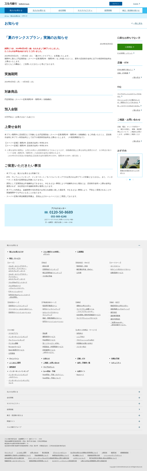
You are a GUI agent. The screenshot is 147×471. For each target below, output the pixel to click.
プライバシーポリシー (60, 452)
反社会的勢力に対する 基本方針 (14, 458)
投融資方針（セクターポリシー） (15, 461)
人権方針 (104, 452)
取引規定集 (45, 452)
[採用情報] (73, 409)
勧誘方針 (114, 452)
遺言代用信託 (115, 319)
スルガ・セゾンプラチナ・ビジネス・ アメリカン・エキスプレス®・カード (18, 268)
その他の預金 (47, 276)
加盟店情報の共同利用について (38, 461)
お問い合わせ (34, 452)
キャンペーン (14, 358)
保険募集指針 (124, 452)
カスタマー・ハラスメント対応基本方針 (64, 461)
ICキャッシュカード (15, 291)
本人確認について (78, 455)
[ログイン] (115, 4)
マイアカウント (49, 367)
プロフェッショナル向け (85, 340)
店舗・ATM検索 (122, 73)
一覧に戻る (137, 23)
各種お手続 (115, 358)
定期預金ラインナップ (50, 269)
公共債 (78, 273)
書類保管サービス (48, 337)
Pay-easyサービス (14, 347)
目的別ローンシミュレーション (19, 312)
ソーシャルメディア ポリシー (113, 455)
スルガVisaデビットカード (17, 282)
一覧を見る (136, 77)
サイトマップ (9, 452)
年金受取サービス (48, 340)
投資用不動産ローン (49, 306)
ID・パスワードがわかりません (128, 106)
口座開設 (128, 47)
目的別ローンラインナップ (18, 306)
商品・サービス (15, 258)
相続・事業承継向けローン (52, 318)
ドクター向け (81, 347)
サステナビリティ (85, 10)
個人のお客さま (16, 10)
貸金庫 (44, 333)
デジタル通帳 (13, 343)
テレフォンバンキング (16, 340)
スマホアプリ (13, 333)
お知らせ (46, 358)
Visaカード (80, 375)
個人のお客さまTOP (16, 252)
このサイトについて (79, 458)
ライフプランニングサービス (86, 318)
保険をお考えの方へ (83, 306)
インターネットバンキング (18, 337)
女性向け (79, 333)
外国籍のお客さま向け (84, 343)
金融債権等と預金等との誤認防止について (18, 455)
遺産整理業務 (115, 316)
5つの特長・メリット (125, 53)
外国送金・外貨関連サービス (52, 347)
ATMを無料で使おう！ (125, 70)
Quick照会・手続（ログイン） (53, 375)
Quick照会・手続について (51, 378)
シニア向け (80, 337)
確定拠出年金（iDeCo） (84, 269)
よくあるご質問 (15, 363)
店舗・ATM (81, 358)
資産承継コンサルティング (120, 309)
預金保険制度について (41, 455)
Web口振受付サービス (16, 350)
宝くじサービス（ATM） (51, 343)
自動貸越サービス (116, 273)
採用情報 (108, 10)
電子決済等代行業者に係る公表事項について (103, 458)
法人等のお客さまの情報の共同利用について (84, 452)
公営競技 (11, 353)
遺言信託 (113, 312)
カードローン (115, 266)
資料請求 (12, 367)
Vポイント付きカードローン (120, 269)
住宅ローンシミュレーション (52, 321)
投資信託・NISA (82, 266)
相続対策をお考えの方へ (119, 306)
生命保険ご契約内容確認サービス (88, 315)
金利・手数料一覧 (83, 363)
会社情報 (62, 10)
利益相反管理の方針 (94, 455)
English (135, 4)
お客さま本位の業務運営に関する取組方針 (94, 461)
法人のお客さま (39, 10)
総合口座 (45, 266)
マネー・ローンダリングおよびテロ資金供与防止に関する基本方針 (48, 458)
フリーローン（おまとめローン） (20, 309)
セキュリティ (116, 363)
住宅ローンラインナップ (51, 309)
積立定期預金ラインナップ (52, 273)
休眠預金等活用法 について (60, 455)
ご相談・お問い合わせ (51, 363)
